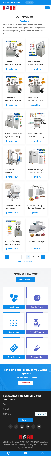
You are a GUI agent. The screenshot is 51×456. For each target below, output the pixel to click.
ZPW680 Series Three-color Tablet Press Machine (36, 63)
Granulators (14, 332)
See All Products (25, 279)
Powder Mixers (37, 307)
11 (28, 256)
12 (33, 256)
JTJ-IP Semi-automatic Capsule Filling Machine (13, 99)
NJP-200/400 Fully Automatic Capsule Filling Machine (13, 243)
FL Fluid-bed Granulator (10, 171)
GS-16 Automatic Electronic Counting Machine (36, 135)
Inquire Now (13, 69)
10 (23, 256)
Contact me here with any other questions (22, 397)
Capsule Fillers (37, 357)
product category (25, 274)
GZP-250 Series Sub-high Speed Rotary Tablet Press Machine (14, 135)
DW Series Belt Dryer (36, 241)
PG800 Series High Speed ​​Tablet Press (36, 171)
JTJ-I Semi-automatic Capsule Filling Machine (13, 63)
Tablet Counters (37, 332)
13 (38, 256)
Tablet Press (14, 307)
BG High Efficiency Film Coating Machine (36, 207)
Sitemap (21, 445)
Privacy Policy (33, 445)
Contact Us (25, 382)
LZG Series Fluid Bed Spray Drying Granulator (13, 207)
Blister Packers (14, 357)
